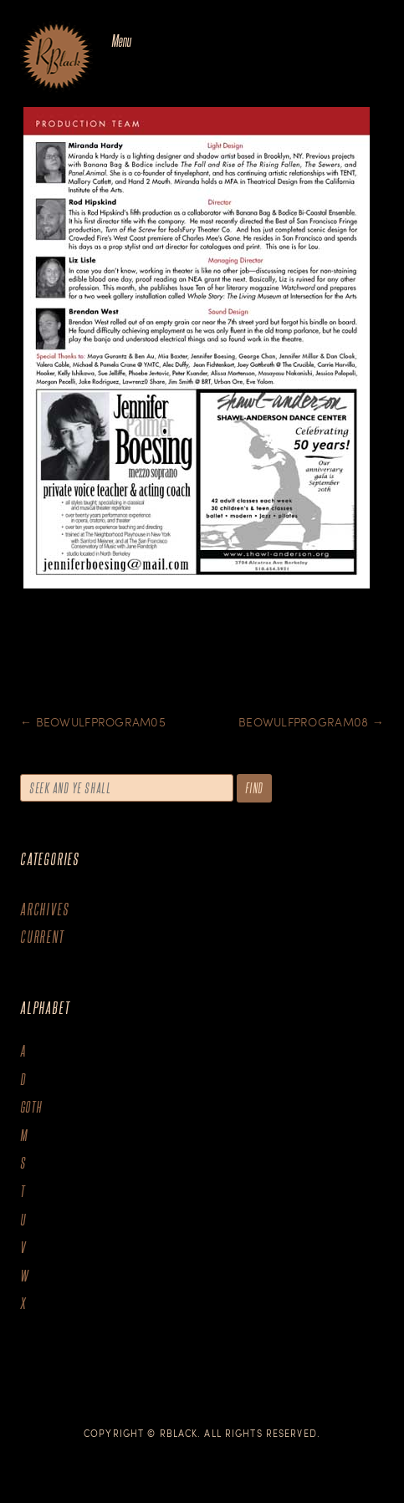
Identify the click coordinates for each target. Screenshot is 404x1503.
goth (31, 1107)
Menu (120, 40)
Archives (44, 909)
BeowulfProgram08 (311, 722)
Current (42, 936)
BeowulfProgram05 (93, 722)
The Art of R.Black (56, 57)
